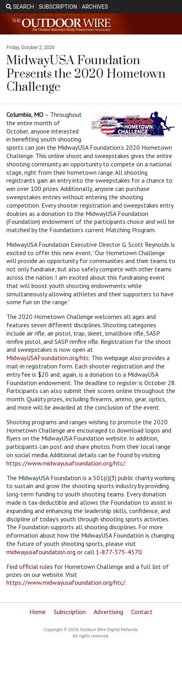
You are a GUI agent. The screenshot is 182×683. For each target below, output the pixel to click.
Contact (142, 612)
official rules (36, 566)
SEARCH (20, 7)
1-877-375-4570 (119, 552)
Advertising (108, 612)
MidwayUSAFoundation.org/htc (47, 358)
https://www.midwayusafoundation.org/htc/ (65, 463)
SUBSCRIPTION (58, 7)
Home (37, 612)
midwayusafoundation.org (41, 552)
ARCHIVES (95, 7)
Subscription (70, 612)
